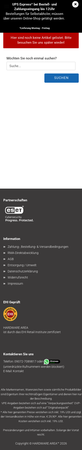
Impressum (15, 283)
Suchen (61, 78)
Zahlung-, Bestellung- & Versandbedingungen (38, 246)
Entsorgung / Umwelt (22, 265)
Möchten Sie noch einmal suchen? (32, 58)
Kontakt (18, 371)
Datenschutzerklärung (23, 271)
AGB (11, 259)
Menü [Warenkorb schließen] (6, 6)
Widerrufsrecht (18, 277)
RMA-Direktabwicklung (23, 253)
